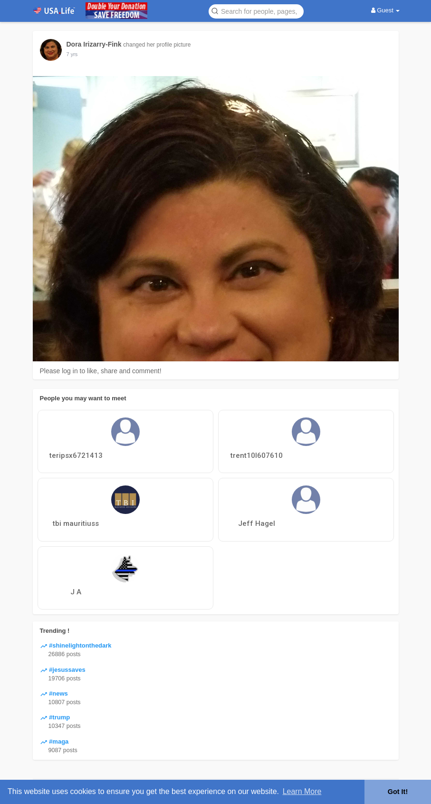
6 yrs (72, 54)
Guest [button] (385, 10)
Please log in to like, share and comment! (101, 371)
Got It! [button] (398, 791)
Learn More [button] (302, 791)
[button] (256, 11)
